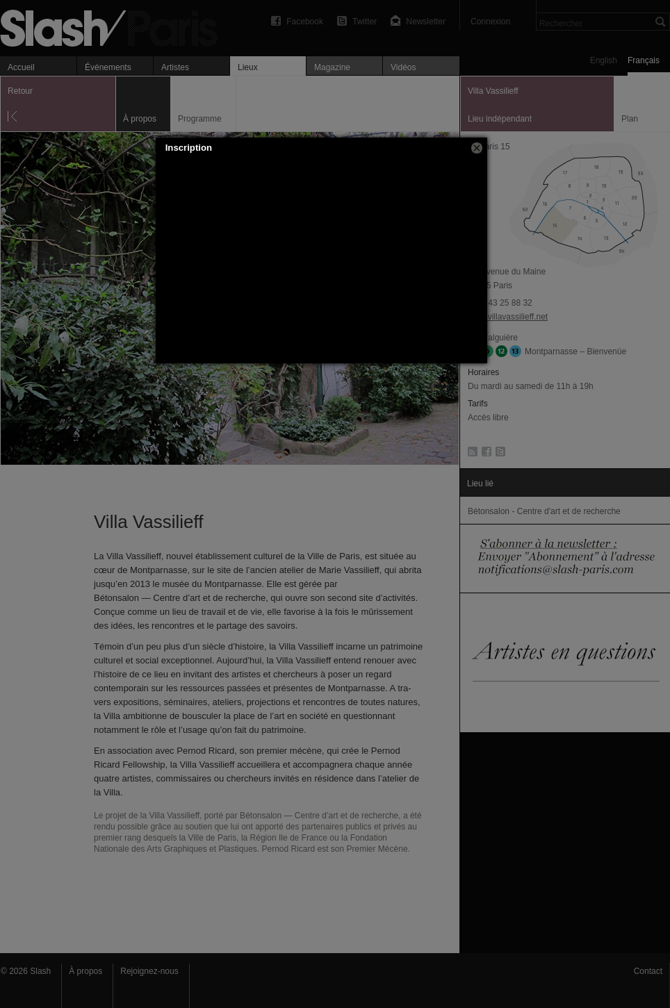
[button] (476, 148)
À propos (85, 971)
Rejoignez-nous (149, 971)
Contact (648, 971)
